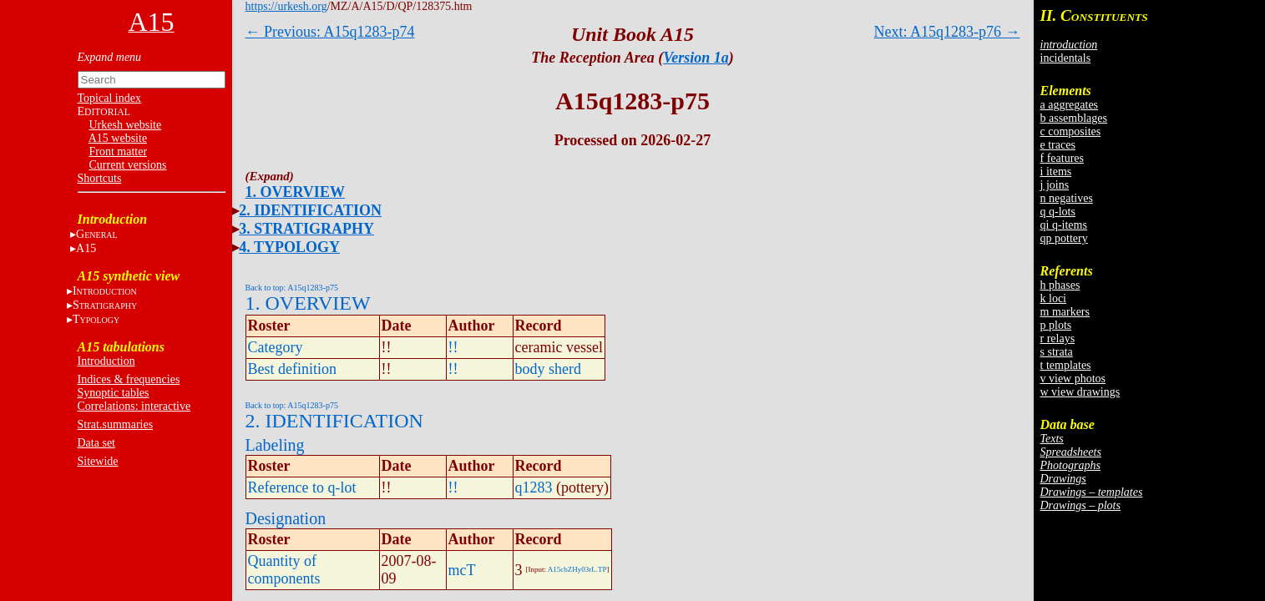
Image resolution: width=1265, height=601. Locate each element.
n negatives (1066, 198)
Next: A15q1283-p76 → (947, 31)
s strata (1056, 352)
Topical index (109, 98)
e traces (1057, 145)
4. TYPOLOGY (289, 247)
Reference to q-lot (302, 487)
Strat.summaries (116, 424)
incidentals (1065, 58)
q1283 (534, 487)
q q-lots (1057, 211)
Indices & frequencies (129, 379)
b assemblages (1073, 118)
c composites (1070, 131)
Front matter (118, 151)
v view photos (1073, 378)
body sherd (548, 369)
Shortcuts (100, 178)
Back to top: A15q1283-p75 (291, 287)
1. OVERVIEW (295, 192)
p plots (1056, 325)
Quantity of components (284, 570)
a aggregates (1069, 104)
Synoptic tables (113, 392)
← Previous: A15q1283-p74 (330, 31)
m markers (1065, 312)
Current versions (128, 165)
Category (275, 347)
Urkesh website (125, 125)
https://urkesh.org (286, 6)
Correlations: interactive (134, 406)
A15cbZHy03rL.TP (577, 569)
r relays (1057, 338)
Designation (285, 518)
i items (1056, 171)
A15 (86, 248)
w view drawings (1080, 392)
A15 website (118, 138)
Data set (96, 443)
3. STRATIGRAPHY (306, 228)
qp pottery (1064, 238)
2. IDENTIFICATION (310, 210)
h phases (1060, 285)
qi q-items (1063, 225)
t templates (1065, 365)
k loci (1053, 298)
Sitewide (98, 461)
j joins (1055, 185)
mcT (462, 570)
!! (453, 347)
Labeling (275, 445)
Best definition (292, 369)
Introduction (106, 361)
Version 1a (696, 57)
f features (1062, 158)
